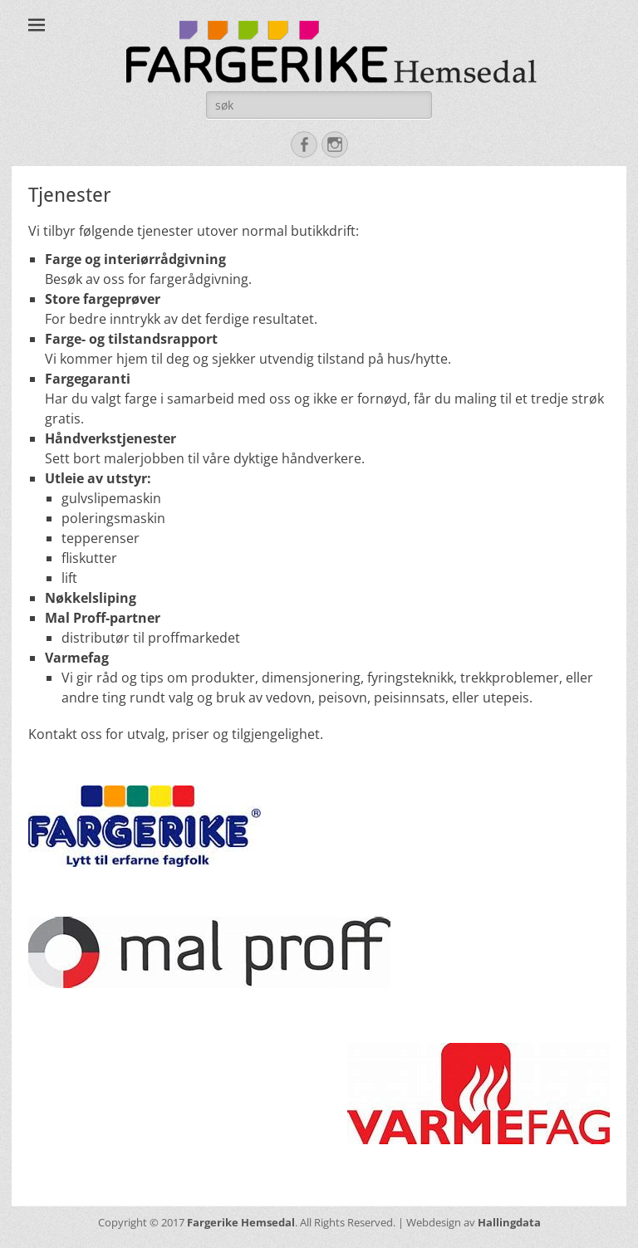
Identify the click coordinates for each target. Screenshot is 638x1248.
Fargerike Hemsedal (241, 1222)
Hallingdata (509, 1222)
